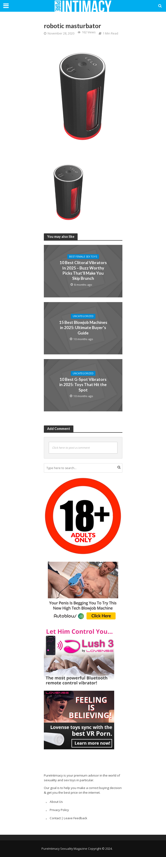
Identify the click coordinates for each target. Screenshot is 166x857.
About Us (56, 802)
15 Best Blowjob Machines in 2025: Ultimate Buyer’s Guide (83, 327)
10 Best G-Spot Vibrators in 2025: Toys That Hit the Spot (83, 384)
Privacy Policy (59, 810)
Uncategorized (83, 316)
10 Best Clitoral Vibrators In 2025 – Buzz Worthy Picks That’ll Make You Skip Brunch (83, 270)
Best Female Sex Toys (83, 256)
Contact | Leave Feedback (68, 818)
